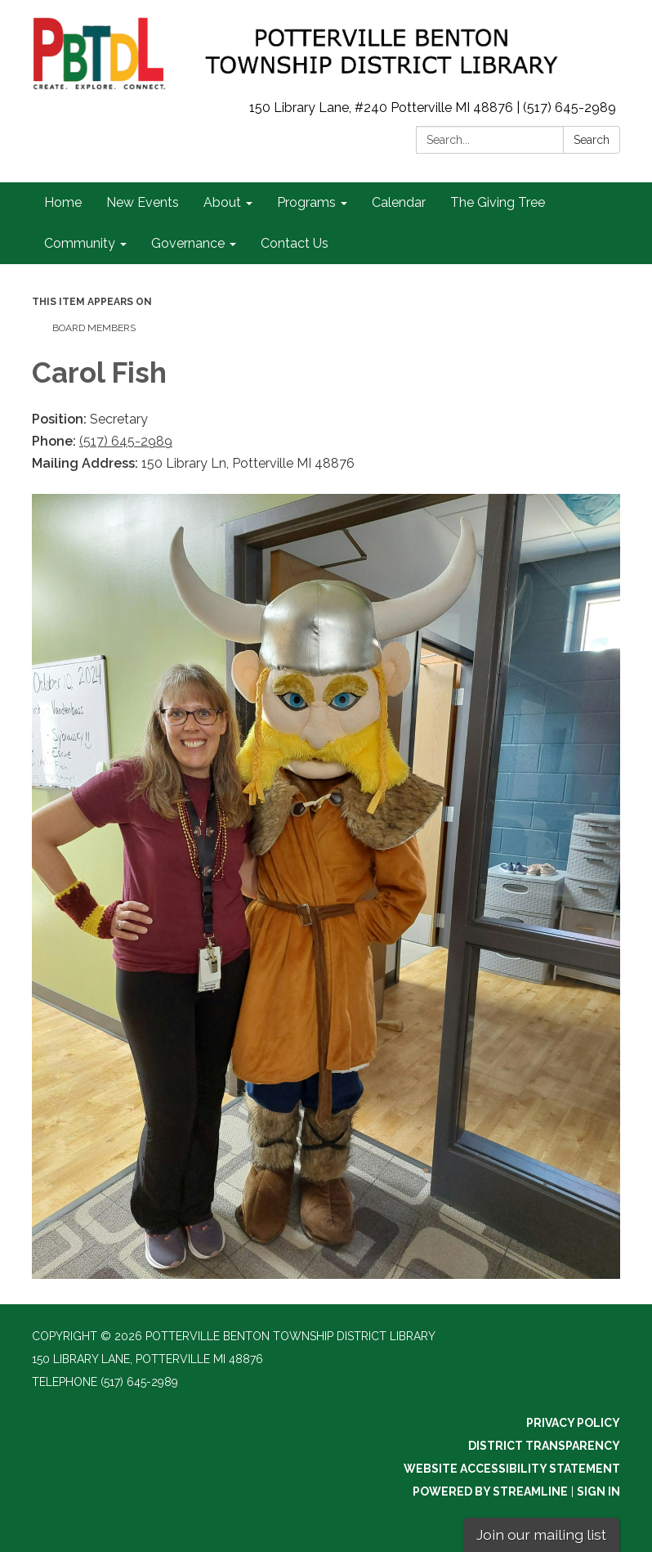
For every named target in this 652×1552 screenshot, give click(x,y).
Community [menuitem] (79, 243)
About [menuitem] (222, 202)
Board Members (94, 328)
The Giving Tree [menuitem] (497, 202)
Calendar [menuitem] (399, 202)
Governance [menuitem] (188, 243)
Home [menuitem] (63, 202)
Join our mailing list (541, 1534)
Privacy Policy (573, 1422)
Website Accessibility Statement (512, 1468)
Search (592, 139)
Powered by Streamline (490, 1491)
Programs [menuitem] (306, 202)
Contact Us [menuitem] (294, 243)
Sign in (598, 1491)
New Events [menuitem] (142, 202)
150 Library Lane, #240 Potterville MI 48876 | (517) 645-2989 (432, 107)
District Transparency (544, 1445)
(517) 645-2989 (125, 441)
